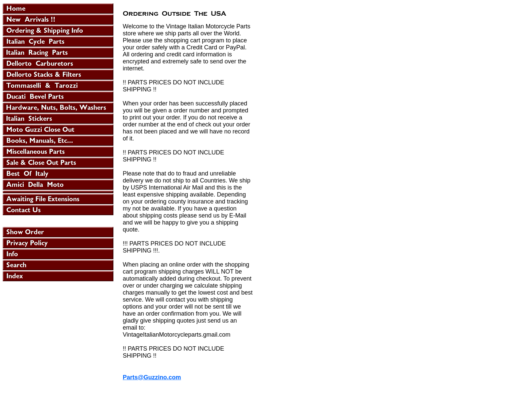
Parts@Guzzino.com (152, 377)
